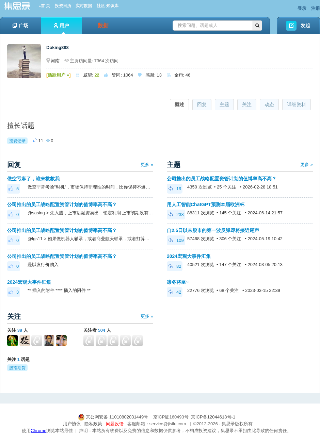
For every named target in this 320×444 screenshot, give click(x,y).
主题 (224, 104)
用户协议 (72, 423)
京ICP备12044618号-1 (213, 417)
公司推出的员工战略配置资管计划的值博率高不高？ (62, 204)
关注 (247, 104)
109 (176, 240)
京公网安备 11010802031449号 (113, 417)
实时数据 (84, 5)
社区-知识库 (107, 5)
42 (174, 292)
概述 (179, 104)
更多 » (147, 164)
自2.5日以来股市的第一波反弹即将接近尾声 (213, 230)
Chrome (38, 430)
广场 (20, 25)
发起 (305, 25)
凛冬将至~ (178, 282)
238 (176, 214)
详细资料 (296, 104)
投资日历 (63, 5)
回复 (202, 104)
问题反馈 (115, 423)
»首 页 (44, 5)
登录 (302, 8)
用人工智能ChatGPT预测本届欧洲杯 (205, 204)
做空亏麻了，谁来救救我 (33, 178)
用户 (61, 28)
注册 (315, 8)
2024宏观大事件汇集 (29, 282)
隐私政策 (93, 423)
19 (174, 188)
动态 (269, 104)
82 (174, 266)
